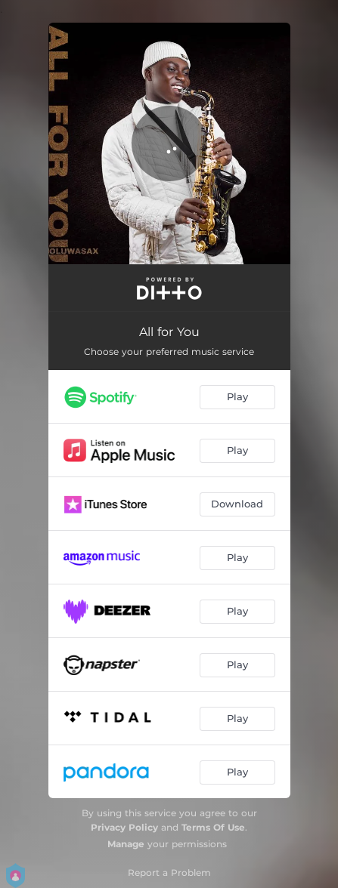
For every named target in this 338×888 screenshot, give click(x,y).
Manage (125, 843)
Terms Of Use (213, 827)
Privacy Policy (124, 827)
